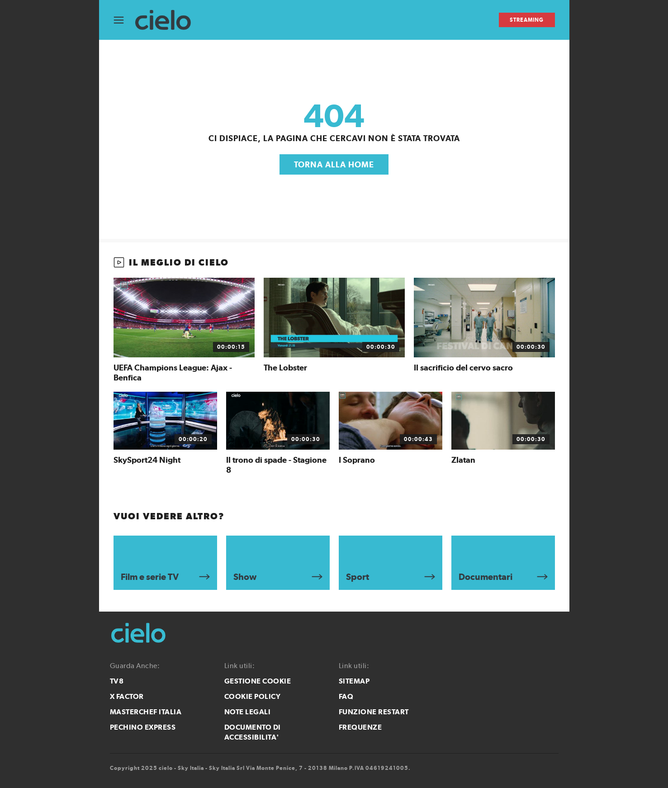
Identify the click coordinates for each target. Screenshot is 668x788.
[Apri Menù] (124, 20)
